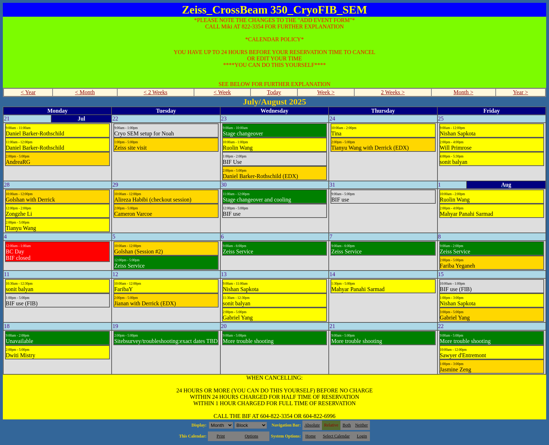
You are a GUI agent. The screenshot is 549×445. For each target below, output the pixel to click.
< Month (85, 92)
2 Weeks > (393, 92)
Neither (361, 425)
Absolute (312, 425)
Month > (463, 92)
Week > (326, 92)
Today (274, 92)
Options (251, 436)
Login (362, 436)
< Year (28, 92)
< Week (222, 92)
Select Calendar (336, 436)
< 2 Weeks (155, 92)
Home (310, 436)
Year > (520, 92)
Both (347, 425)
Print (220, 436)
